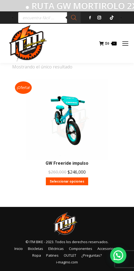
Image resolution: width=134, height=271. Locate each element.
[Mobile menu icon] (125, 43)
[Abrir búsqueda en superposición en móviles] (49, 17)
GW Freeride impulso (67, 163)
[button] (118, 255)
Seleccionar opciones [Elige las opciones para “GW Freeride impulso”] (67, 181)
